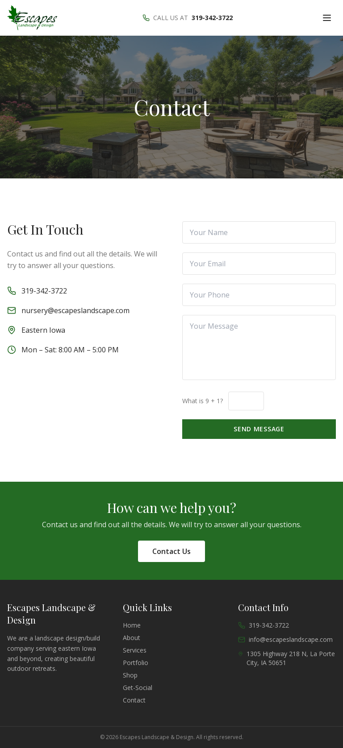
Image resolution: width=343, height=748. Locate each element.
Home (132, 625)
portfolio (135, 662)
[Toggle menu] (327, 18)
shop (130, 675)
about (131, 637)
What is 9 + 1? (202, 401)
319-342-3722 (212, 17)
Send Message (259, 429)
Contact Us (171, 551)
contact (134, 700)
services (134, 650)
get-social (137, 687)
